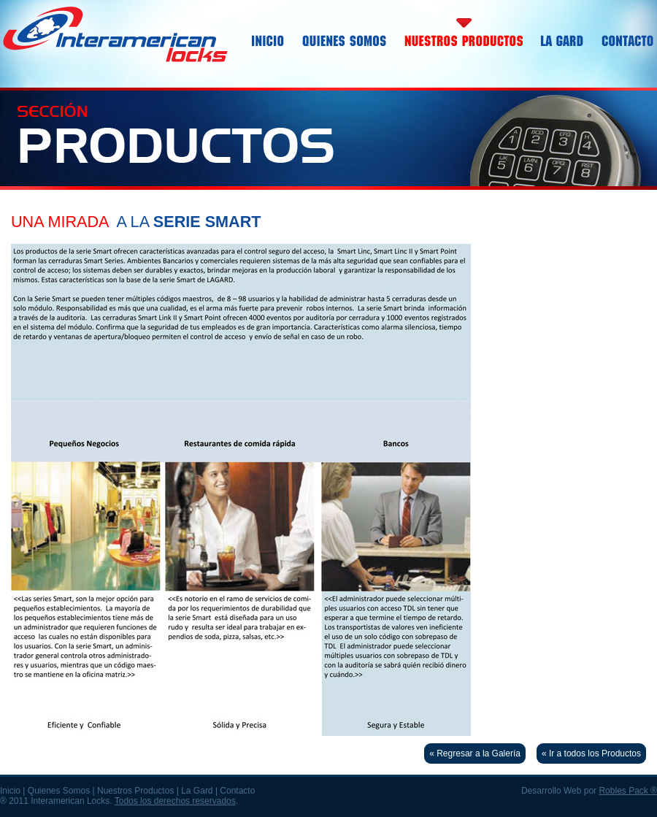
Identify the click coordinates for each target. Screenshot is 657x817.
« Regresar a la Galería (474, 753)
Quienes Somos (59, 791)
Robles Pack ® (628, 791)
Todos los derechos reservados (175, 801)
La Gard (196, 791)
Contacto (237, 791)
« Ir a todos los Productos (591, 753)
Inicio (10, 791)
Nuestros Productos (135, 791)
